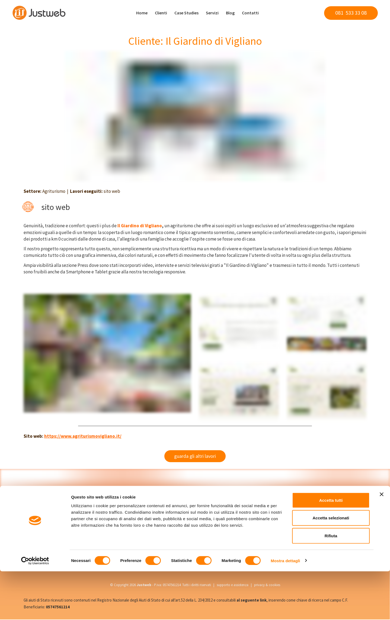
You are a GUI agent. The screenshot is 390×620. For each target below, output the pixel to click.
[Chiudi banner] (381, 543)
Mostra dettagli (285, 609)
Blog (230, 12)
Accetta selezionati (330, 566)
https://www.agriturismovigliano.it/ (83, 436)
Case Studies (186, 12)
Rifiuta (331, 584)
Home (142, 12)
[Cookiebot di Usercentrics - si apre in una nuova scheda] (35, 609)
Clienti (161, 12)
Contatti (250, 12)
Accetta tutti (331, 549)
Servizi (212, 12)
